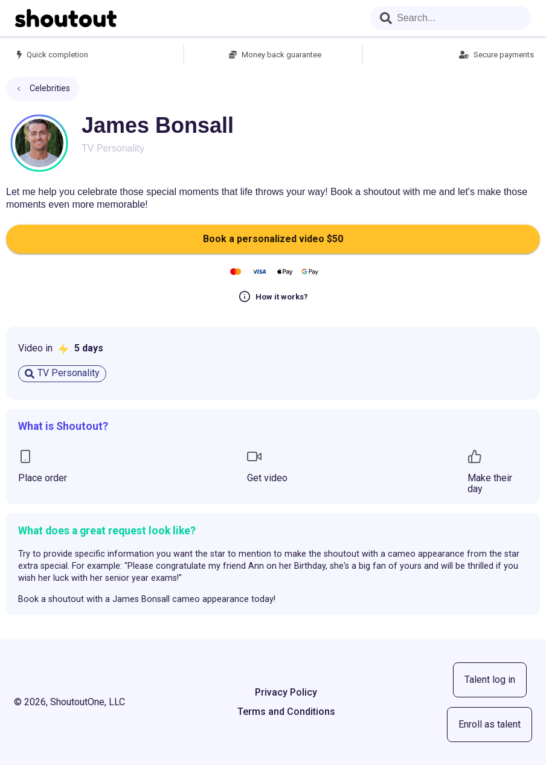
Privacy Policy (286, 692)
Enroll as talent (489, 724)
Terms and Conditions (286, 711)
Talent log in (489, 679)
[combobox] (450, 18)
